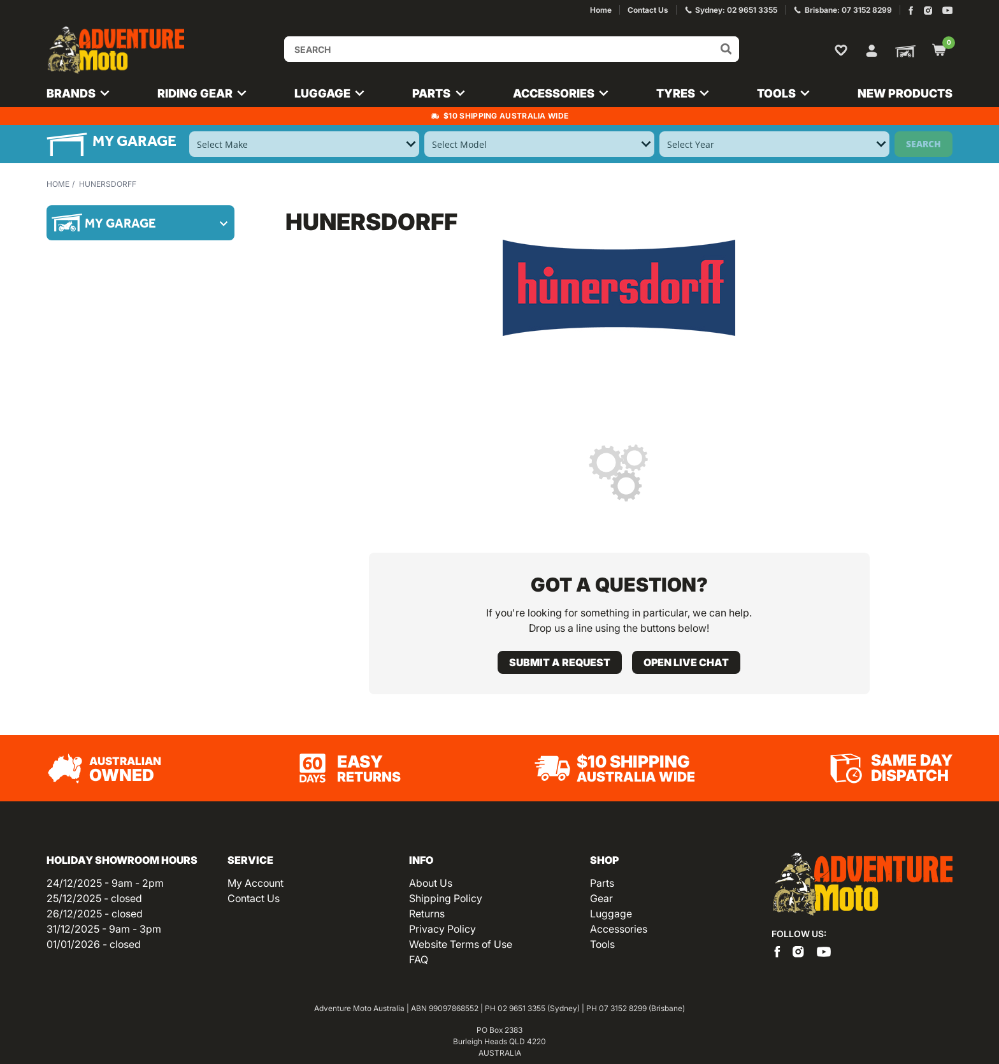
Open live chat (686, 662)
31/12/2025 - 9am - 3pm (104, 928)
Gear (601, 898)
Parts (602, 883)
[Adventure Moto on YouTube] (947, 10)
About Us (430, 883)
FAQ (418, 959)
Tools (602, 944)
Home (58, 184)
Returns (427, 913)
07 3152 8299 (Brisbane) (642, 1008)
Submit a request (559, 662)
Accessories (618, 928)
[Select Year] (774, 144)
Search (923, 144)
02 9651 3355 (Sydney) (539, 1008)
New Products (905, 93)
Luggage (611, 913)
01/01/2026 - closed (94, 944)
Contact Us (253, 898)
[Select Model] (539, 144)
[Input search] (511, 49)
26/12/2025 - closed (95, 913)
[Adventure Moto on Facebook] (911, 10)
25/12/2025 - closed (94, 898)
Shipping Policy (445, 898)
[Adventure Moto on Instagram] (928, 10)
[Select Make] (304, 144)
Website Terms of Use (460, 944)
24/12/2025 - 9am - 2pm (105, 883)
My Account (255, 883)
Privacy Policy (442, 928)
